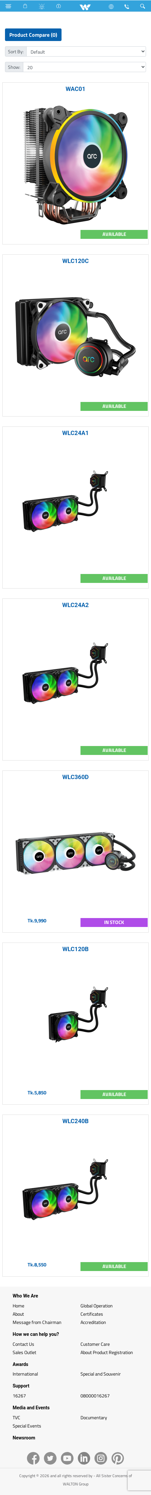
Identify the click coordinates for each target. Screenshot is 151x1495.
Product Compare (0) (33, 35)
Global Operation (96, 1305)
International (25, 1373)
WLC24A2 (75, 604)
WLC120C (75, 260)
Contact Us (23, 1344)
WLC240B (75, 1121)
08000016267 (95, 1395)
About (18, 1313)
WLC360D (75, 776)
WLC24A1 (75, 432)
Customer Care (95, 1344)
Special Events (27, 1425)
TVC (16, 1417)
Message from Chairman (37, 1322)
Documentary (93, 1417)
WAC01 (75, 88)
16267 (19, 1395)
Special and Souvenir (100, 1373)
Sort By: (16, 51)
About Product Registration (106, 1352)
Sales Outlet (24, 1352)
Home (18, 1305)
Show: (14, 67)
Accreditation (93, 1322)
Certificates (91, 1313)
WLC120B (75, 948)
